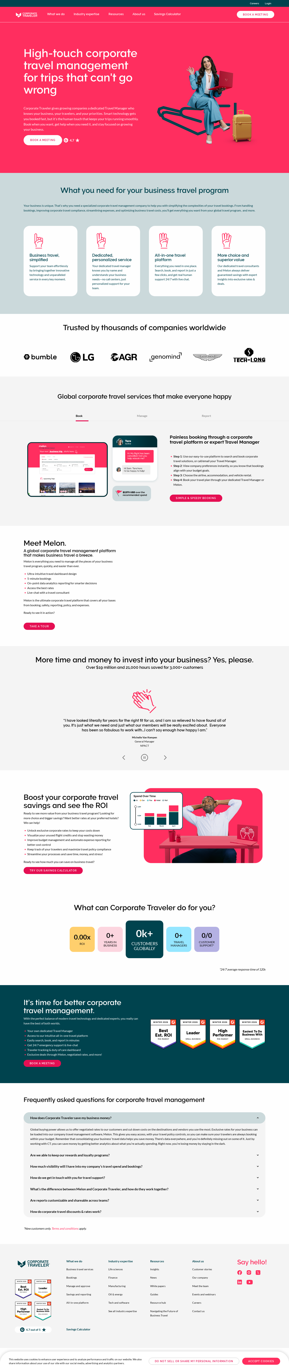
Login (268, 3)
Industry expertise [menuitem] (86, 14)
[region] (144, 1361)
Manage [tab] (142, 415)
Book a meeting (42, 140)
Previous (124, 757)
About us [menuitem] (139, 14)
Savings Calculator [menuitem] (167, 14)
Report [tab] (206, 415)
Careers (254, 3)
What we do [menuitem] (56, 14)
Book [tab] (79, 415)
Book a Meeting (255, 14)
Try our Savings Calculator (53, 870)
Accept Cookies (261, 1361)
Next (165, 757)
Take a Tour (39, 626)
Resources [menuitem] (116, 14)
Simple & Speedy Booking (196, 498)
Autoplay (144, 757)
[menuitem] (81, 1269)
